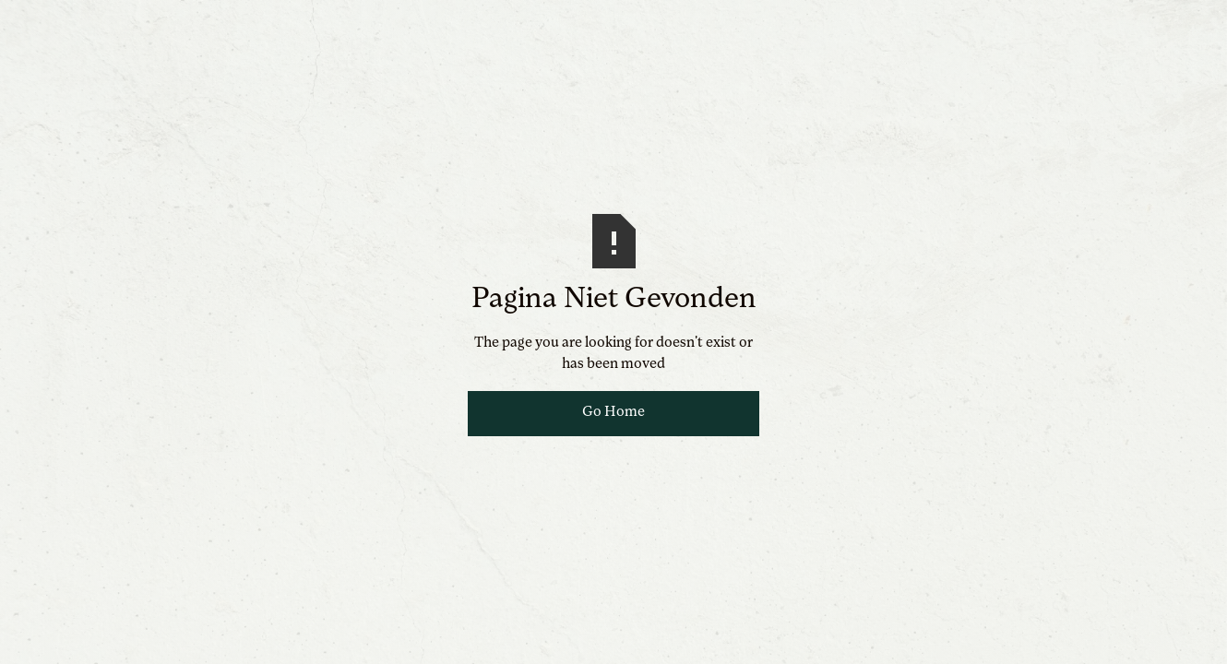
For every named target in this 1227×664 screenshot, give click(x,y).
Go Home (613, 412)
